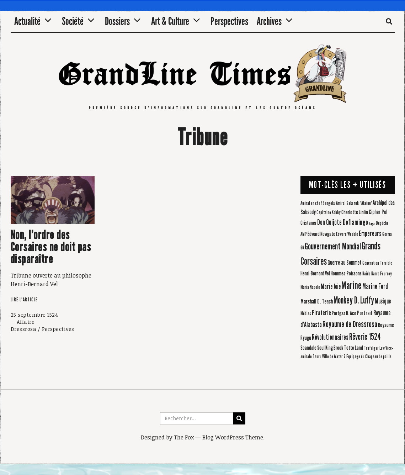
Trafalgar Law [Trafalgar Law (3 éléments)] (374, 348)
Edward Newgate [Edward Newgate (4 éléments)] (321, 234)
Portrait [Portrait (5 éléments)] (365, 313)
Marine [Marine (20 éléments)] (351, 285)
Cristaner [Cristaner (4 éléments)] (308, 223)
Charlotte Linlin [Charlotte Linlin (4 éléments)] (354, 212)
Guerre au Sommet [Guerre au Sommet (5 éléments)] (344, 262)
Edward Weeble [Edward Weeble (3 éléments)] (347, 234)
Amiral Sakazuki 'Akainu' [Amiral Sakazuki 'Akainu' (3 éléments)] (354, 203)
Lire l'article (24, 300)
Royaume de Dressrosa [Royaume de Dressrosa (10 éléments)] (350, 324)
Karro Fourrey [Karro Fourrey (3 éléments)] (381, 274)
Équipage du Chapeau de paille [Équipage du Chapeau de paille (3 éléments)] (368, 357)
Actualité (27, 21)
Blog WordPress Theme (232, 437)
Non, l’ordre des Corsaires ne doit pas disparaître (51, 247)
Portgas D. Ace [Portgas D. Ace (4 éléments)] (344, 313)
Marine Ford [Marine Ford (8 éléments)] (375, 286)
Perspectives (229, 21)
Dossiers (117, 21)
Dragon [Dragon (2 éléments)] (372, 223)
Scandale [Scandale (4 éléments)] (308, 347)
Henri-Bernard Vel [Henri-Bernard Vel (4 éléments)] (315, 273)
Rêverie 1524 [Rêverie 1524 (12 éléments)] (365, 337)
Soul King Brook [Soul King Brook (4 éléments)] (330, 347)
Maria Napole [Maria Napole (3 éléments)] (310, 287)
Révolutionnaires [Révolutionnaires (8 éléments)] (330, 337)
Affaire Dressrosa (24, 325)
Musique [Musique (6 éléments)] (383, 301)
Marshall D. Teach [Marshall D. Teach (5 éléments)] (316, 301)
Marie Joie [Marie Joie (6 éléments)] (331, 287)
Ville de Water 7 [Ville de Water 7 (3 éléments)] (334, 357)
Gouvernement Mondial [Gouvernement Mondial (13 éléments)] (333, 246)
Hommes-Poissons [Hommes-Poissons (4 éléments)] (346, 273)
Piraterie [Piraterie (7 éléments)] (321, 312)
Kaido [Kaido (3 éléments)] (366, 274)
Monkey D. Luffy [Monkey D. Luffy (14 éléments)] (354, 300)
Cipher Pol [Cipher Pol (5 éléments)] (378, 212)
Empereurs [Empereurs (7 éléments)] (370, 233)
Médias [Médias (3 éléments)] (305, 314)
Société (73, 21)
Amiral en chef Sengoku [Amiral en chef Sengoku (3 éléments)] (317, 203)
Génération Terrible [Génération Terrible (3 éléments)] (377, 263)
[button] (239, 418)
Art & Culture (170, 21)
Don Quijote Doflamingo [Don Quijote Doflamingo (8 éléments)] (342, 222)
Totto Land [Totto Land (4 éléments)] (353, 347)
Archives (269, 21)
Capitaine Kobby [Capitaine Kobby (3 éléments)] (328, 213)
